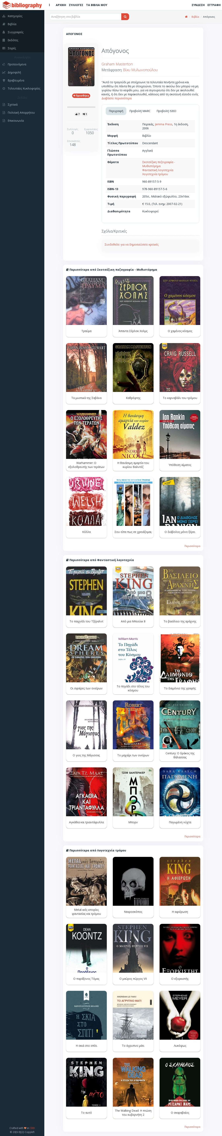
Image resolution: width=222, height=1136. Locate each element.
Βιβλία (195, 17)
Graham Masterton (117, 64)
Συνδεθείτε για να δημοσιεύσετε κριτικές (132, 244)
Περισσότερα (192, 546)
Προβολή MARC (139, 111)
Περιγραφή (116, 111)
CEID (32, 1128)
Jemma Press (163, 124)
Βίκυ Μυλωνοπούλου (140, 69)
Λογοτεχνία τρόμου (155, 174)
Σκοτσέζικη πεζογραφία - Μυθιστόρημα (158, 164)
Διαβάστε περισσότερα (117, 98)
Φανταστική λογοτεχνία (157, 170)
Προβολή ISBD (166, 111)
